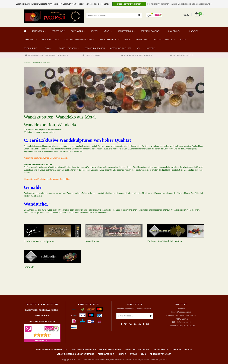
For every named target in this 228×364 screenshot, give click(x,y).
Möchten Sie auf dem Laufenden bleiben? (134, 309)
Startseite (27, 63)
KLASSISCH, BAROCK (163, 40)
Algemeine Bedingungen (84, 350)
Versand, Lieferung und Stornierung (75, 354)
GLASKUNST (29, 40)
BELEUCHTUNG (30, 48)
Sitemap (134, 354)
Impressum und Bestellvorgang (52, 350)
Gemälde (29, 267)
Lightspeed (145, 360)
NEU (138, 48)
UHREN (127, 40)
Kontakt (122, 354)
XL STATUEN (193, 31)
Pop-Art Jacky (58, 31)
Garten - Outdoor (68, 48)
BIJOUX (48, 48)
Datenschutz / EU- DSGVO (137, 350)
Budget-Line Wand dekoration (164, 241)
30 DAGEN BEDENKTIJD (181, 55)
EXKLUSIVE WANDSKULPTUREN (78, 40)
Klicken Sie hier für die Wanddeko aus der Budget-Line (47, 179)
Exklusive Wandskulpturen (39, 241)
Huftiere (150, 48)
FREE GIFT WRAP (91, 55)
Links (143, 354)
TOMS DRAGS (38, 31)
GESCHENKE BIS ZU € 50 (120, 48)
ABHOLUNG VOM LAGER (160, 354)
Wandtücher (92, 241)
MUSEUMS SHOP (49, 40)
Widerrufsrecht (106, 354)
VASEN (183, 40)
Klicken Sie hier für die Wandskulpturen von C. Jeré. (46, 158)
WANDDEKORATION (107, 40)
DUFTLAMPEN (77, 31)
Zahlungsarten (160, 350)
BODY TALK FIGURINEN (150, 31)
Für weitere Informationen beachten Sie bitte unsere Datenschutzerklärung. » (179, 4)
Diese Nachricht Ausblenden (129, 4)
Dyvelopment (162, 360)
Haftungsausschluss (110, 350)
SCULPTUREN (174, 31)
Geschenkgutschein (95, 48)
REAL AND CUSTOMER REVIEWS (136, 55)
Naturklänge (142, 40)
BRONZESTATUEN (125, 31)
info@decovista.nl (182, 322)
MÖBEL (107, 31)
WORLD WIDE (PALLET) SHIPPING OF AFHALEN (46, 55)
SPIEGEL (94, 31)
